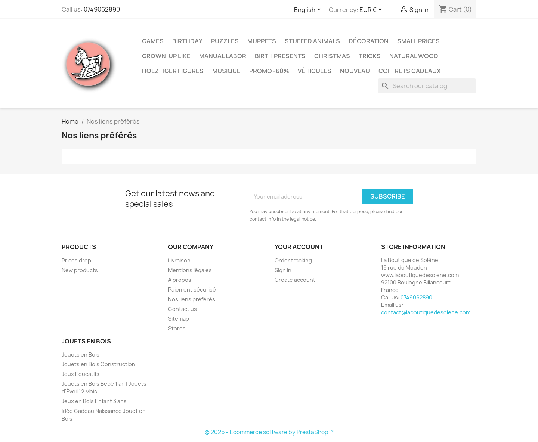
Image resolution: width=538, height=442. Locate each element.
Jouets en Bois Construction (98, 364)
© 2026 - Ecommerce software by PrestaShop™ (269, 432)
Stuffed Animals (312, 41)
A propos (179, 279)
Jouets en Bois (80, 354)
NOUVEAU (355, 71)
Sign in (283, 270)
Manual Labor (222, 56)
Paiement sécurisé (192, 289)
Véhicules (314, 71)
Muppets (261, 41)
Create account (295, 279)
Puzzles (225, 41)
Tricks (370, 56)
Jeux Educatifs (80, 373)
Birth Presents (280, 56)
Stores (177, 328)
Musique (226, 71)
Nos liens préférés (191, 299)
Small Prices (418, 41)
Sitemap (178, 318)
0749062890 (102, 9)
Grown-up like (166, 56)
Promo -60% (269, 71)
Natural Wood (413, 56)
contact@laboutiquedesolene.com (425, 312)
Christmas (332, 56)
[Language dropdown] (308, 10)
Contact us (182, 308)
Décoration (369, 41)
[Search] (427, 85)
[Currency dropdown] (371, 10)
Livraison (179, 260)
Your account (299, 247)
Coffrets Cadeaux (409, 71)
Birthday (187, 41)
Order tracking (293, 260)
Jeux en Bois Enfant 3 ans (94, 401)
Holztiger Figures (173, 71)
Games (153, 41)
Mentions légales (190, 270)
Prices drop (76, 260)
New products (80, 270)
